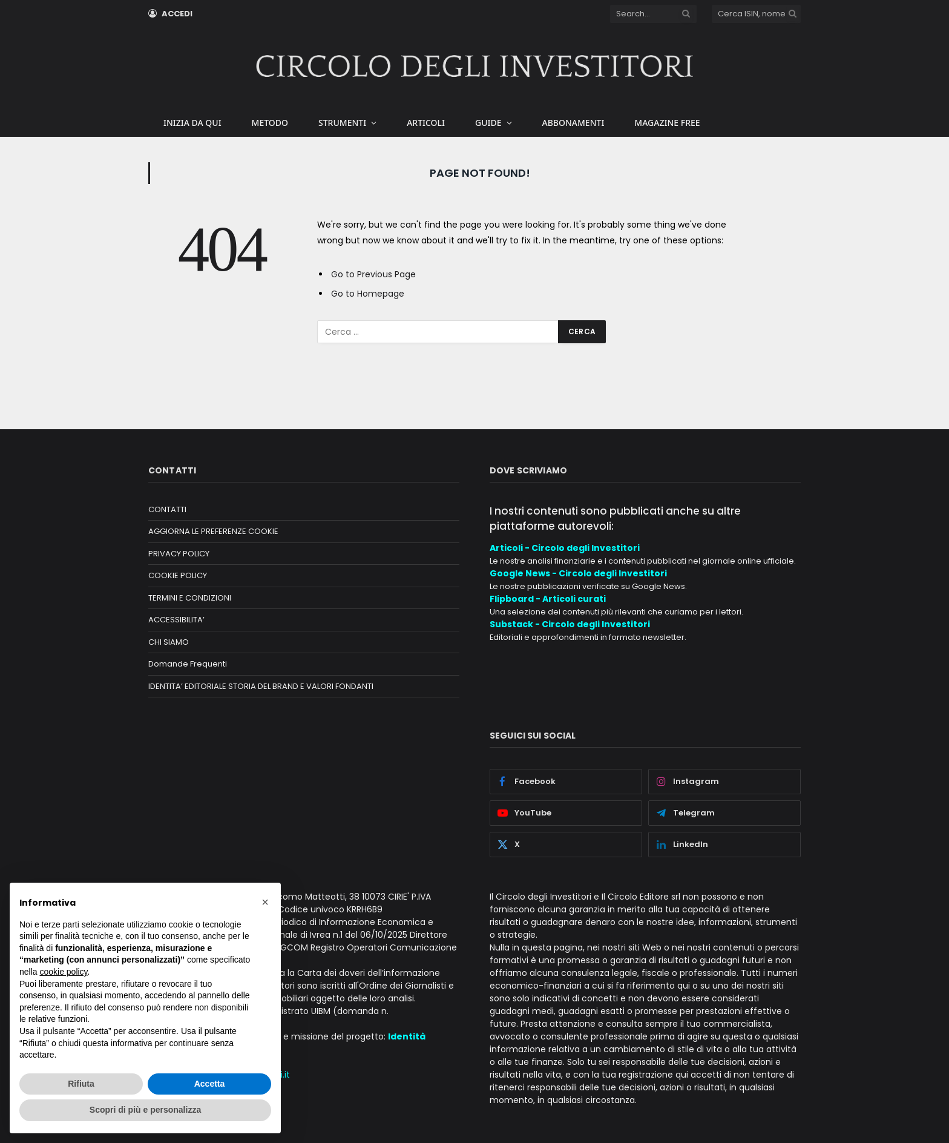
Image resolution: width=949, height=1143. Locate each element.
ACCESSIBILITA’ (176, 619)
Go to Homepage (367, 294)
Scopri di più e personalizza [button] (145, 1110)
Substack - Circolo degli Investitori (570, 624)
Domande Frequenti (187, 664)
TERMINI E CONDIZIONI (189, 598)
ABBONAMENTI (573, 122)
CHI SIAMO (168, 642)
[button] (265, 902)
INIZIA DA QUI (192, 122)
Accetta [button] (209, 1084)
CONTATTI (167, 509)
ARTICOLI (426, 122)
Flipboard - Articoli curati (548, 599)
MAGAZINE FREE (667, 122)
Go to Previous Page (373, 274)
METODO (270, 122)
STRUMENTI (342, 122)
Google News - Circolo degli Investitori (578, 573)
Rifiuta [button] (81, 1084)
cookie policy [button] (63, 972)
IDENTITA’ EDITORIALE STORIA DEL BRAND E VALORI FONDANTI (260, 686)
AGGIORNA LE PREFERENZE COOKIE (213, 531)
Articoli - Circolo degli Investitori (565, 548)
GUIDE (488, 122)
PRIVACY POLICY (178, 553)
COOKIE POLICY (177, 575)
